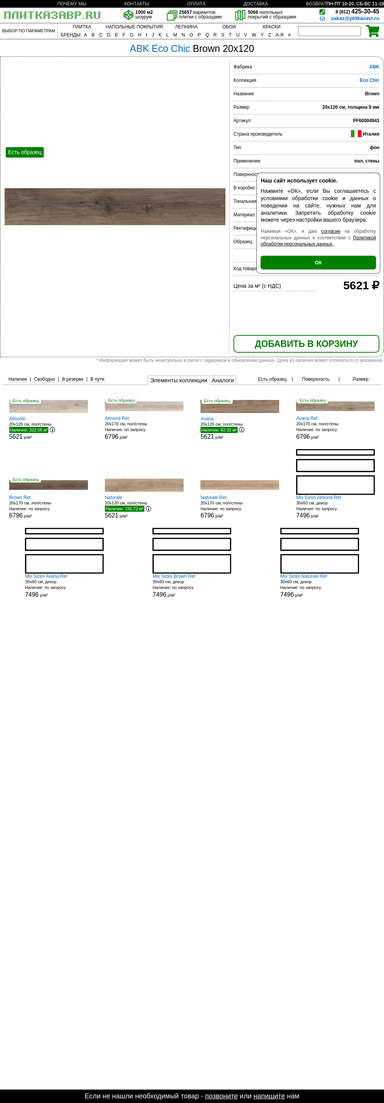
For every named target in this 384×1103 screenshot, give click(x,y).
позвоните (221, 1096)
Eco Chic (369, 80)
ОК (318, 262)
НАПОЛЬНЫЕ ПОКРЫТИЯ (134, 27)
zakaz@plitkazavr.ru (355, 18)
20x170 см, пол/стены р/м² (144, 428)
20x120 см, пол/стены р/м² (48, 428)
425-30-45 (357, 11)
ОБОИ (229, 27)
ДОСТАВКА (255, 4)
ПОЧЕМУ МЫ (71, 4)
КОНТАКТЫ (136, 4)
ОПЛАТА (196, 4)
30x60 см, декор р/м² (335, 507)
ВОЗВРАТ (316, 4)
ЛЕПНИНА (186, 27)
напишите (269, 1096)
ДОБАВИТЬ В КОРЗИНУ (306, 344)
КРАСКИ (271, 27)
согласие (331, 231)
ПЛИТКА (82, 27)
